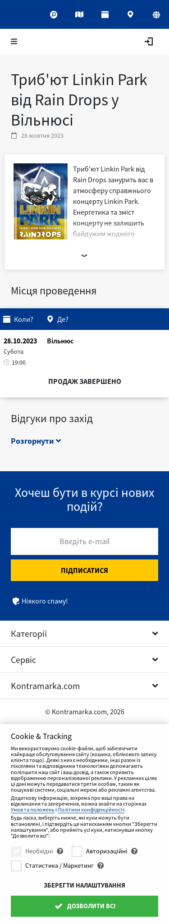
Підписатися (84, 570)
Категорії (29, 633)
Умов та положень (33, 809)
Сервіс (23, 659)
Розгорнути (36, 441)
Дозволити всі (84, 906)
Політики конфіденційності (91, 809)
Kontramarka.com (45, 685)
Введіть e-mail (84, 541)
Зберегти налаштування (84, 885)
